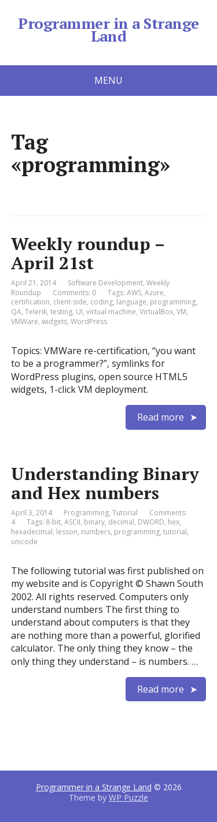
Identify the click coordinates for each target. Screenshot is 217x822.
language (131, 302)
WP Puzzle (128, 797)
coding (101, 302)
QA (16, 312)
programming (173, 302)
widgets (54, 321)
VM (181, 312)
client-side (70, 302)
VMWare (24, 321)
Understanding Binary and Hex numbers (105, 483)
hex (173, 522)
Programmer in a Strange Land (108, 29)
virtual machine (111, 312)
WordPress (89, 321)
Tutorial (125, 513)
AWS (134, 292)
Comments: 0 (74, 292)
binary (94, 522)
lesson (67, 532)
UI (79, 312)
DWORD (151, 522)
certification (30, 302)
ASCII (72, 522)
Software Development (105, 283)
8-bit (53, 522)
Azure (154, 292)
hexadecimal (32, 532)
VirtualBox (156, 312)
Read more (160, 417)
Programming (86, 513)
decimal (121, 522)
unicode (24, 541)
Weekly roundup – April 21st (87, 253)
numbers (96, 532)
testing (61, 312)
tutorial (175, 532)
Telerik (36, 312)
